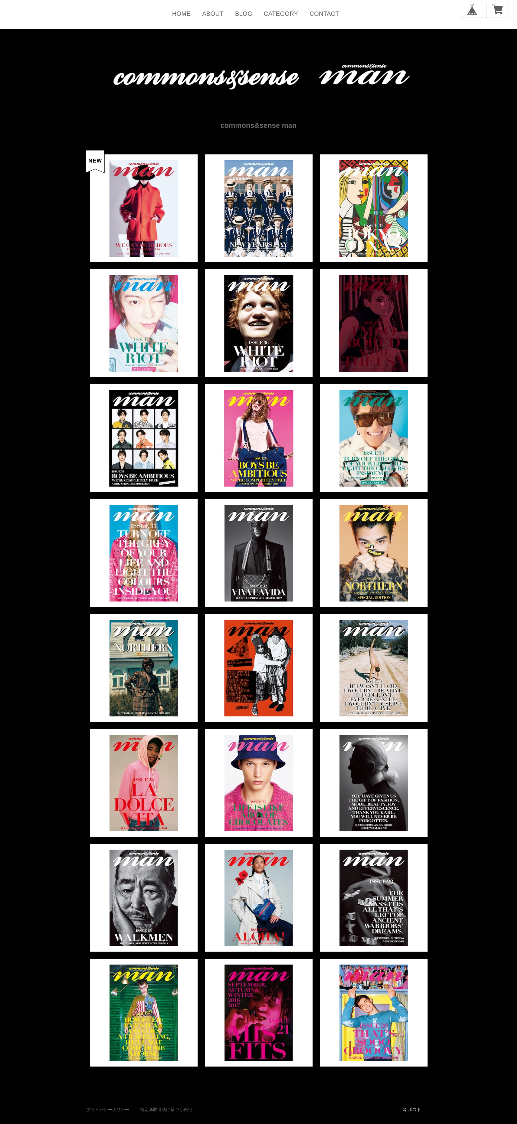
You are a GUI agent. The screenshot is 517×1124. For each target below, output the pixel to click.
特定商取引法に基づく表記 (166, 1109)
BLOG (243, 13)
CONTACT (324, 13)
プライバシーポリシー (107, 1109)
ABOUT (213, 13)
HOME (181, 13)
